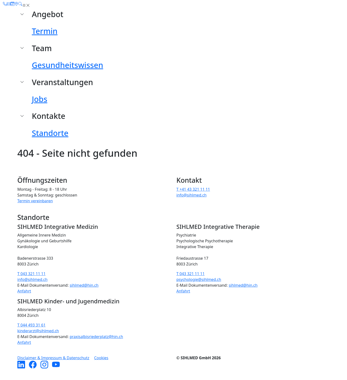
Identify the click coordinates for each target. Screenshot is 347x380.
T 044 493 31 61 (31, 325)
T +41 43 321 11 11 (193, 189)
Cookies (101, 357)
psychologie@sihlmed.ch (198, 279)
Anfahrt (24, 291)
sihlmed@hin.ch (84, 285)
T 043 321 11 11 (31, 273)
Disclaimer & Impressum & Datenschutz (53, 357)
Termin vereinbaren (35, 201)
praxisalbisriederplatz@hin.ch (96, 336)
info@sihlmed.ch (191, 195)
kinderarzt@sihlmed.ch (38, 330)
